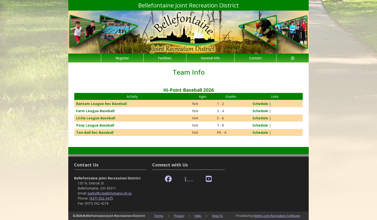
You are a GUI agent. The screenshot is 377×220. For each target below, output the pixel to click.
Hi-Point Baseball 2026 (188, 90)
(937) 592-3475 (101, 198)
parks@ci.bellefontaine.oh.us (110, 193)
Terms (158, 216)
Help (198, 216)
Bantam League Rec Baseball (101, 103)
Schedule (258, 103)
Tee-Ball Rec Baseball (94, 132)
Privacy (179, 216)
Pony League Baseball (95, 125)
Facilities (164, 58)
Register (122, 58)
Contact (255, 58)
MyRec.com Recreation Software (277, 216)
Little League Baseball (95, 118)
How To (217, 216)
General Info (210, 58)
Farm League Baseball (95, 111)
